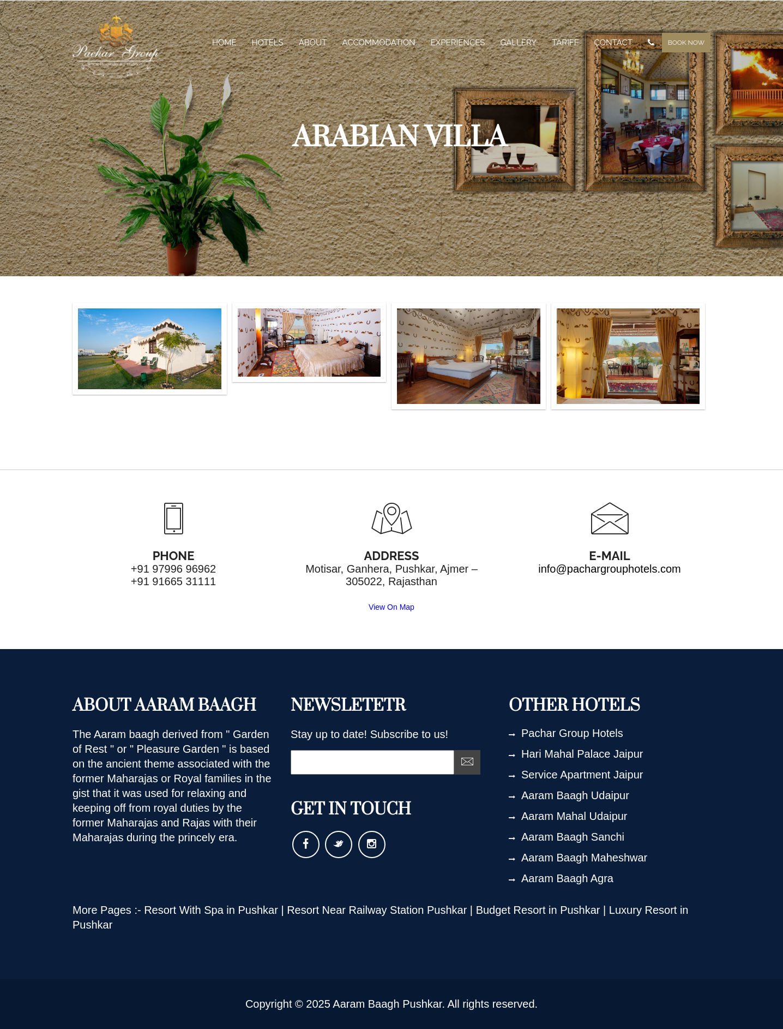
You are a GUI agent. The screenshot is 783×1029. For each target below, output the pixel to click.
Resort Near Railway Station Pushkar (378, 910)
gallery (518, 42)
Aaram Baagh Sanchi (566, 837)
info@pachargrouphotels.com (609, 569)
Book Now (686, 42)
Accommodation (378, 42)
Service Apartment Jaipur (576, 775)
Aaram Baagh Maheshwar (578, 858)
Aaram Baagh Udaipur (569, 795)
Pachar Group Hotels (566, 733)
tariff (565, 42)
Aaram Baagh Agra (561, 878)
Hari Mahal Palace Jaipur (576, 754)
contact (613, 42)
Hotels (268, 42)
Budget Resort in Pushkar (539, 910)
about (313, 42)
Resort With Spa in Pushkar (212, 910)
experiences (458, 42)
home (224, 42)
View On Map (391, 607)
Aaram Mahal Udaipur (568, 816)
